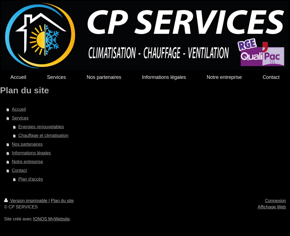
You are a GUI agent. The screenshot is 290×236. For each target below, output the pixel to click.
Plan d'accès (30, 179)
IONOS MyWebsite (51, 219)
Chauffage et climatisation (43, 135)
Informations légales (31, 153)
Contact (19, 170)
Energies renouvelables (41, 126)
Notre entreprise (27, 161)
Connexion (275, 200)
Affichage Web (272, 207)
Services (20, 118)
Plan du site (62, 200)
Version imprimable (26, 200)
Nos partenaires (27, 144)
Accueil (19, 109)
